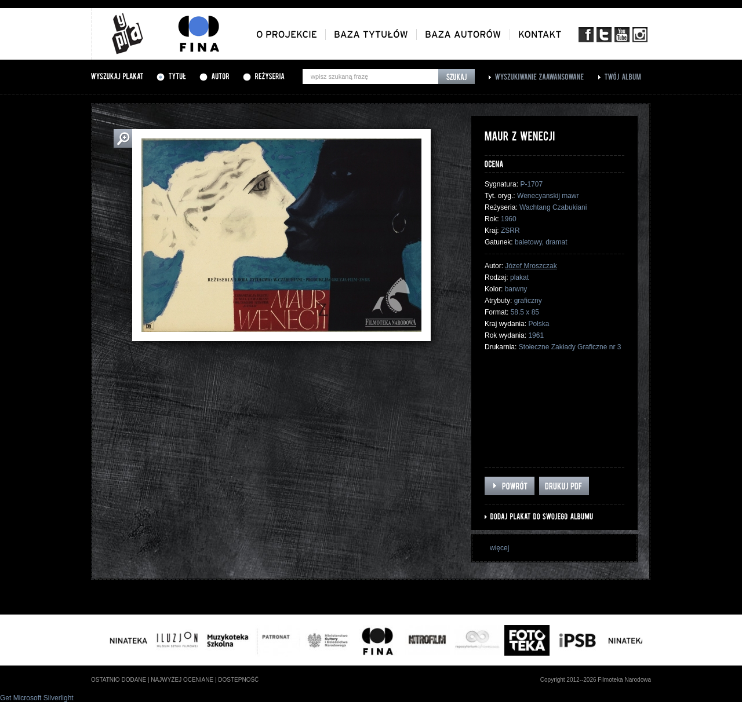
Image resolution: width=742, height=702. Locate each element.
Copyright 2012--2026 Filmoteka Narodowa (595, 680)
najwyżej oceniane (182, 680)
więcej (499, 548)
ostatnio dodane (118, 680)
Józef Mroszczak (530, 266)
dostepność (238, 680)
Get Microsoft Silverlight (37, 698)
